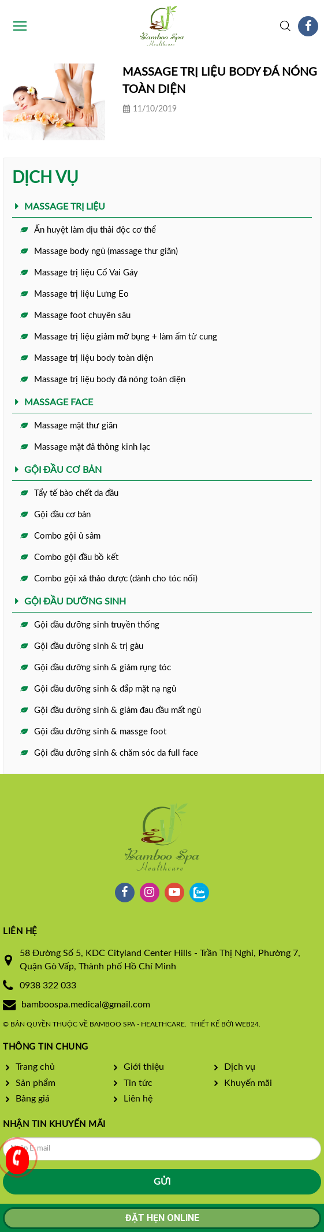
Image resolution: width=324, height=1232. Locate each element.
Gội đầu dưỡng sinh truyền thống (96, 625)
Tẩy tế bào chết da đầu (76, 493)
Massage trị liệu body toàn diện (93, 358)
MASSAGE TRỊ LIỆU (64, 206)
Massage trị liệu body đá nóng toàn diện (109, 379)
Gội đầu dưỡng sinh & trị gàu (88, 646)
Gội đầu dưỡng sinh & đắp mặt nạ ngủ (105, 689)
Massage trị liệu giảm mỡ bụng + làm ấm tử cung (125, 337)
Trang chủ (35, 1067)
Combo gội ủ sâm (67, 536)
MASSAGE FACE (58, 402)
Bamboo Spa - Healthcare (137, 1024)
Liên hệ (138, 1098)
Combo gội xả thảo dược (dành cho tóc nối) (116, 578)
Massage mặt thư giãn (75, 425)
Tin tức (138, 1083)
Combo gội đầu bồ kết (76, 557)
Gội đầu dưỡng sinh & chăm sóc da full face (116, 753)
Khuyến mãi (248, 1083)
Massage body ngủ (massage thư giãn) (106, 251)
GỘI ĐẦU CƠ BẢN (63, 470)
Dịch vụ (239, 1067)
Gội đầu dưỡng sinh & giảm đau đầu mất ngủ (117, 710)
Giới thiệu (144, 1067)
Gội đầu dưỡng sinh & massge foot (100, 731)
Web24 (247, 1024)
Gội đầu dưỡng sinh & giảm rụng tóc (102, 667)
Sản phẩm (35, 1083)
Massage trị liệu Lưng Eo (81, 294)
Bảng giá (33, 1098)
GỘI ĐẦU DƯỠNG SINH (75, 601)
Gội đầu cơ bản (62, 514)
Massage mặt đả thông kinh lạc (92, 447)
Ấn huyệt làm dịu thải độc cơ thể (95, 230)
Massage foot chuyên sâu (82, 315)
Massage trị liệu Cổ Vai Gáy (86, 272)
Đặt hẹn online (162, 1217)
